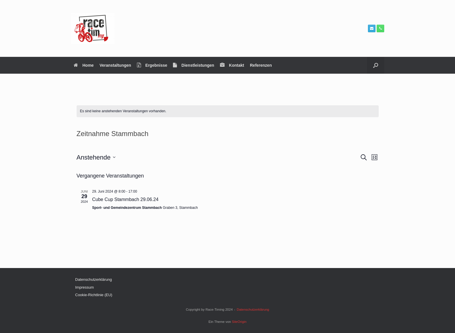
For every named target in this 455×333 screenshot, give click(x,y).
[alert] (228, 111)
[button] (375, 65)
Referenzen (261, 65)
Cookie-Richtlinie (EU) (93, 295)
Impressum (84, 287)
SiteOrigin (239, 321)
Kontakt (232, 65)
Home (84, 65)
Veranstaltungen (115, 65)
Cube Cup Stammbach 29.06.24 (125, 199)
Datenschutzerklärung (93, 279)
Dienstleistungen (193, 65)
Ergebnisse (152, 65)
